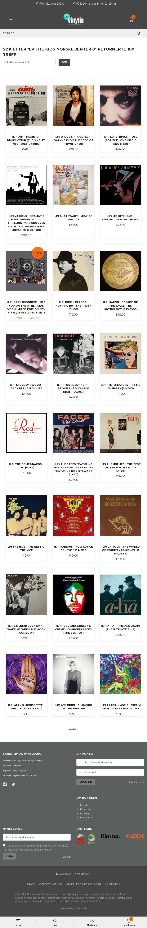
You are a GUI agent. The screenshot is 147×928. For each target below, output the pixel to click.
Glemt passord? (136, 784)
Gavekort (85, 816)
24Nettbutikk (80, 911)
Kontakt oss (86, 820)
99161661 (18, 768)
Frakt (31, 887)
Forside (84, 807)
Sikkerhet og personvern (83, 887)
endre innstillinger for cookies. (85, 904)
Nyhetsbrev (112, 887)
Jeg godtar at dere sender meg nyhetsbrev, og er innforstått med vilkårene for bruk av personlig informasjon (36, 851)
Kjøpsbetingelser (50, 887)
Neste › (72, 732)
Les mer (67, 860)
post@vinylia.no (20, 773)
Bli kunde (85, 812)
